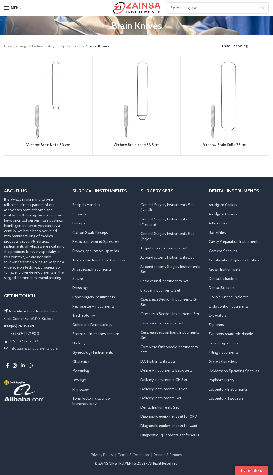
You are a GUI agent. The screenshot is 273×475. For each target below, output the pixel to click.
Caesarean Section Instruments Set (169, 314)
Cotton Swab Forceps (90, 232)
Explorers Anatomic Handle (231, 334)
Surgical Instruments (35, 46)
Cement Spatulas (223, 251)
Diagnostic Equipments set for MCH (169, 435)
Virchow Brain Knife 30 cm (48, 145)
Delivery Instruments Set (160, 398)
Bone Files (217, 232)
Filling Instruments (224, 352)
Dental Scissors (222, 287)
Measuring (80, 370)
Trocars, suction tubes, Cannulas (98, 260)
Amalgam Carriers (223, 205)
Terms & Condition (133, 455)
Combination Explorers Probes (234, 260)
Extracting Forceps (224, 343)
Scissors (79, 214)
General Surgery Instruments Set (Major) (167, 236)
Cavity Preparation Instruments (234, 241)
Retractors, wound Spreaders (96, 241)
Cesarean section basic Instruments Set (169, 335)
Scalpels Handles (70, 46)
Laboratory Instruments (228, 389)
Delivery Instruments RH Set (163, 389)
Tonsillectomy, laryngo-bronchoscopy (91, 401)
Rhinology (80, 389)
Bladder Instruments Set (160, 290)
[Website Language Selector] (217, 8)
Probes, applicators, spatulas (95, 251)
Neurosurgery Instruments (93, 306)
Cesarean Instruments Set (161, 323)
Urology (78, 343)
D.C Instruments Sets (158, 361)
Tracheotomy (83, 315)
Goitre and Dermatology (92, 324)
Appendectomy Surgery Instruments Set (170, 269)
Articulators (218, 223)
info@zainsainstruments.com (34, 348)
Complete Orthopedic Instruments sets (169, 349)
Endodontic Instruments (229, 306)
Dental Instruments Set (159, 407)
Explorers (216, 324)
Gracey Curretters (223, 361)
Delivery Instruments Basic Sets (166, 370)
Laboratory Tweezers (226, 398)
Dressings (80, 287)
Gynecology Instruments (92, 352)
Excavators (218, 315)
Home (9, 46)
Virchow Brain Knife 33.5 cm (137, 145)
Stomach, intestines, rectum (95, 334)
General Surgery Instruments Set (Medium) (167, 222)
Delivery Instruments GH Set (163, 379)
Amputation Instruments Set (163, 248)
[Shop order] (245, 46)
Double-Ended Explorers (229, 297)
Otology (79, 380)
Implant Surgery (221, 380)
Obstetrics (81, 361)
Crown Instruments (224, 269)
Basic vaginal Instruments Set (164, 281)
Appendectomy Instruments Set (167, 257)
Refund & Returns (168, 455)
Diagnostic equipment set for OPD (168, 416)
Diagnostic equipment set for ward (168, 426)
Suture (77, 278)
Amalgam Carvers (223, 214)
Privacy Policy (102, 455)
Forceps (78, 223)
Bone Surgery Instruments (93, 297)
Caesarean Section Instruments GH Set (169, 302)
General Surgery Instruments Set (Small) (167, 208)
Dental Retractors (223, 278)
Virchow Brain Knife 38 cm (225, 145)
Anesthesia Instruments (91, 269)
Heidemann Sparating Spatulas (234, 370)
